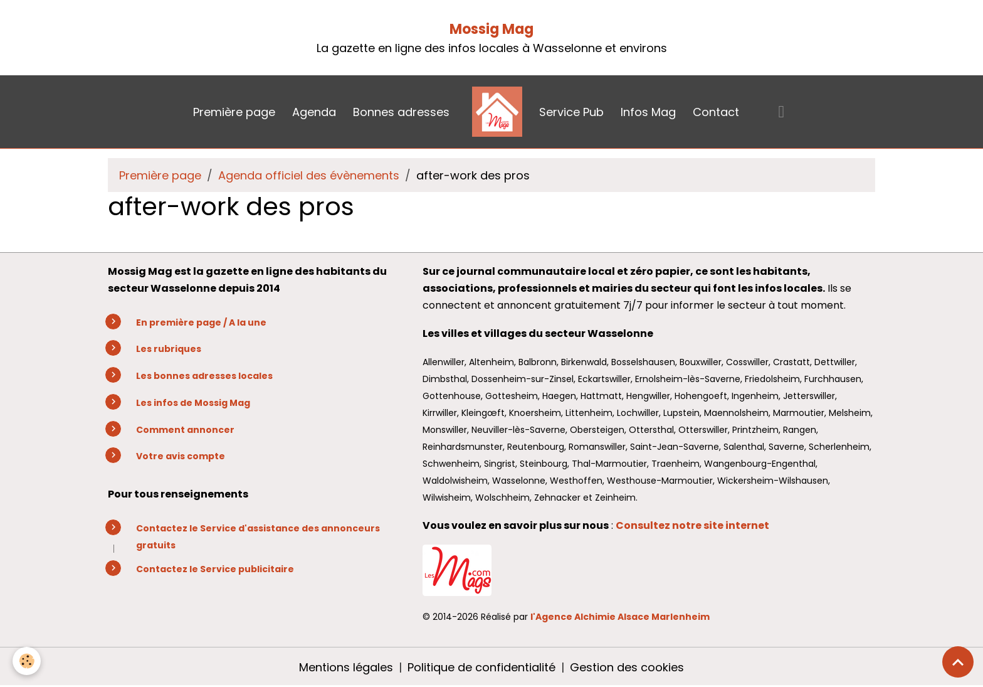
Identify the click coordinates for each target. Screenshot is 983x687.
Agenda (314, 112)
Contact (716, 112)
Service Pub (571, 112)
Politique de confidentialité (481, 667)
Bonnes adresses (401, 112)
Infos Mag (648, 112)
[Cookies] (27, 661)
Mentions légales (346, 667)
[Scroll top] (958, 662)
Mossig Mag (491, 29)
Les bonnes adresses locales (204, 376)
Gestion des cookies (627, 667)
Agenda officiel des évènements (308, 175)
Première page (234, 112)
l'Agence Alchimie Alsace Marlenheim (620, 616)
